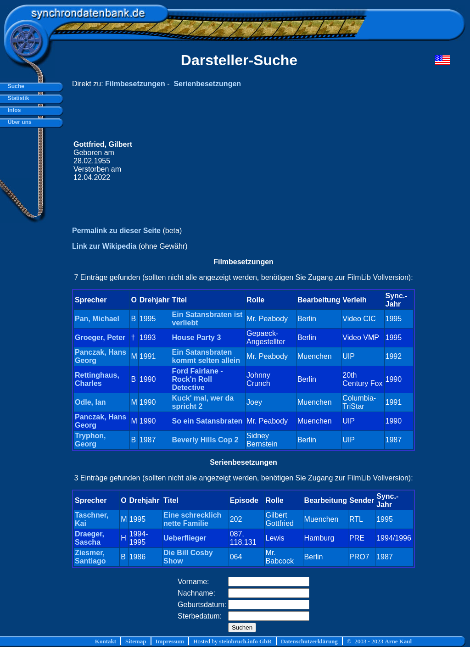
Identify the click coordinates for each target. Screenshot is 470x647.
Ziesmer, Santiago (90, 557)
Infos (13, 110)
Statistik (17, 98)
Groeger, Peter (100, 337)
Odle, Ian (90, 402)
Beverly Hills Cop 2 (205, 440)
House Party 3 (196, 337)
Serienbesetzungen (207, 84)
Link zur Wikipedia (104, 246)
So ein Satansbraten (207, 421)
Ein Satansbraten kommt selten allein (206, 356)
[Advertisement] (276, 161)
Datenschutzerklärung (309, 641)
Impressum (170, 641)
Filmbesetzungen (135, 84)
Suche (14, 86)
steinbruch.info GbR (245, 641)
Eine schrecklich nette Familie (192, 519)
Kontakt (105, 641)
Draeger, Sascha (89, 538)
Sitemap (135, 641)
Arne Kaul (398, 641)
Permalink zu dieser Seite (116, 230)
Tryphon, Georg (90, 440)
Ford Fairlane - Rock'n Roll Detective (197, 379)
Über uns (18, 122)
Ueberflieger (184, 538)
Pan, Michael (97, 319)
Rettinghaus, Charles (97, 379)
